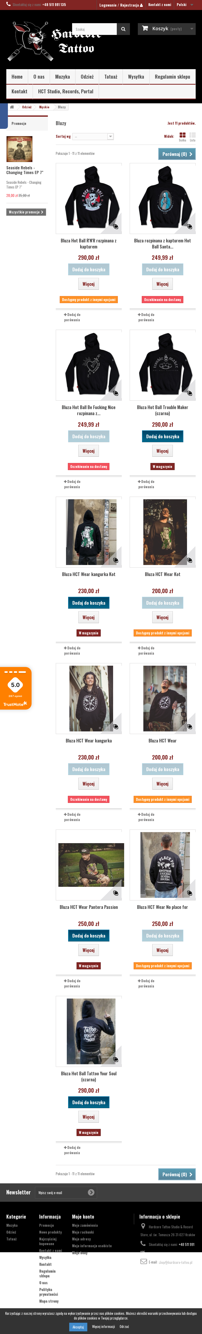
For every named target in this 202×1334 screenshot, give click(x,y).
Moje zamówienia (85, 1225)
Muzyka (62, 76)
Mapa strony (48, 1301)
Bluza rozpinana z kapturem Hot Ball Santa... (162, 243)
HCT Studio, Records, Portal (65, 91)
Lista (192, 137)
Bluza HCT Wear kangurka (89, 740)
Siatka (182, 137)
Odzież (87, 76)
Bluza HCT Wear (163, 740)
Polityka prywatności (48, 1292)
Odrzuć (124, 1326)
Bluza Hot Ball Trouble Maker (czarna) (162, 410)
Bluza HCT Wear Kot (162, 574)
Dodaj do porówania (72, 317)
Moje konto (83, 1216)
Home (17, 76)
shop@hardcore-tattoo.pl (175, 1262)
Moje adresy (81, 1238)
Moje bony (79, 1252)
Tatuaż (110, 76)
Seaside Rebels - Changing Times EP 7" (24, 170)
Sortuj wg (63, 136)
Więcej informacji (104, 1326)
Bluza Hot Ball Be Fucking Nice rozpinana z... (88, 410)
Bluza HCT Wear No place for (162, 907)
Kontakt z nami (159, 4)
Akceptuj (78, 1327)
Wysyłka (136, 76)
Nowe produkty (50, 1232)
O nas (38, 76)
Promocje (19, 123)
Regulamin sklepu (172, 76)
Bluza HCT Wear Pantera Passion (89, 907)
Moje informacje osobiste (92, 1245)
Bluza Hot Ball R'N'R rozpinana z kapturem (89, 243)
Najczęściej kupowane (48, 1241)
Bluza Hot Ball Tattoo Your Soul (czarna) (89, 1076)
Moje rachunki (83, 1232)
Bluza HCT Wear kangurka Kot (88, 574)
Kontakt (19, 91)
